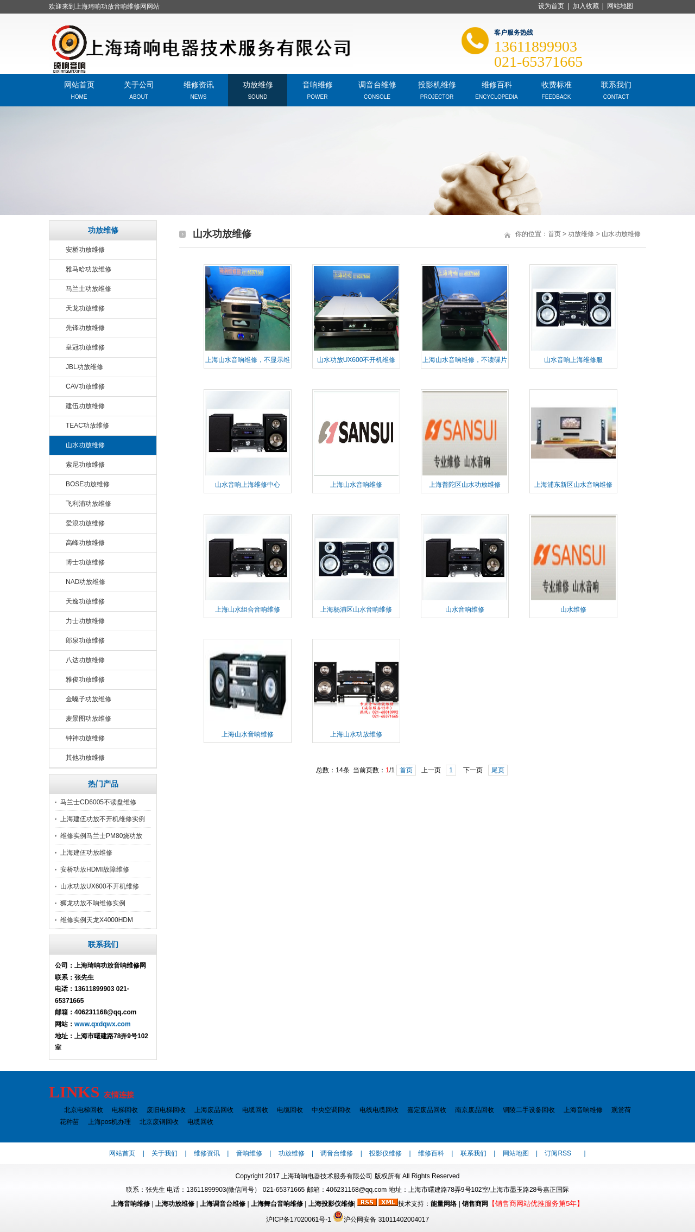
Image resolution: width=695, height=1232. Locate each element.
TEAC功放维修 (87, 425)
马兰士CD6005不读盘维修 (98, 802)
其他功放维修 (85, 757)
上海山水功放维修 (356, 734)
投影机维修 (437, 83)
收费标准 (556, 83)
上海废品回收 (213, 1110)
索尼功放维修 (85, 464)
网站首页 (79, 83)
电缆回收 (255, 1110)
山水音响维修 (464, 609)
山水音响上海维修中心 (247, 484)
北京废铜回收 (159, 1122)
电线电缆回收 (379, 1110)
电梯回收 (125, 1110)
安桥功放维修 (85, 249)
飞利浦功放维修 (88, 503)
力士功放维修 (85, 621)
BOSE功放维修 (88, 484)
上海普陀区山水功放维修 (465, 484)
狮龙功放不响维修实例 (92, 903)
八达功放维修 (85, 660)
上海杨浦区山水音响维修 (356, 609)
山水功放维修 (85, 445)
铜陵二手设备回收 (529, 1110)
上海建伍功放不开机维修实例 (102, 819)
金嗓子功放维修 (88, 699)
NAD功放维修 (85, 582)
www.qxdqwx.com (102, 1024)
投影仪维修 (385, 1153)
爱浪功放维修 (85, 523)
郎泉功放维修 (85, 640)
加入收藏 (586, 6)
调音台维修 (377, 83)
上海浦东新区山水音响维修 (573, 484)
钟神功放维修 (85, 738)
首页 (554, 234)
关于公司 (139, 83)
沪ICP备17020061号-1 (298, 1219)
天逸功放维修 (85, 601)
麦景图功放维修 (88, 718)
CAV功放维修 (85, 386)
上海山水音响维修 (356, 484)
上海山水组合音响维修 (247, 609)
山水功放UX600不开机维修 (99, 886)
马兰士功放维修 (88, 289)
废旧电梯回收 (166, 1110)
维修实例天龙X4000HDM (96, 920)
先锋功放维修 (85, 328)
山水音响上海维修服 (573, 360)
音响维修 (317, 83)
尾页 (497, 770)
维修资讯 (199, 83)
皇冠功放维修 (85, 347)
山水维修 (573, 609)
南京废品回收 (474, 1110)
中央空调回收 (331, 1110)
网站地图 (620, 6)
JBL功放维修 (84, 367)
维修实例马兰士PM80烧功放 (101, 836)
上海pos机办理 (109, 1122)
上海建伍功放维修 (86, 852)
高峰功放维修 (85, 543)
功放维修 (258, 83)
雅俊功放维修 (85, 679)
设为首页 (551, 6)
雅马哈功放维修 (88, 269)
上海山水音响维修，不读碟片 (464, 360)
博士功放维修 (85, 562)
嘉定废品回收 (426, 1110)
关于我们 (164, 1153)
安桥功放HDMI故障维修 (94, 869)
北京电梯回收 (83, 1110)
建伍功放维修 (85, 406)
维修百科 (497, 83)
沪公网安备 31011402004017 (381, 1219)
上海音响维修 (583, 1110)
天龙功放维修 (85, 308)
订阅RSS (558, 1153)
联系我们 (616, 83)
